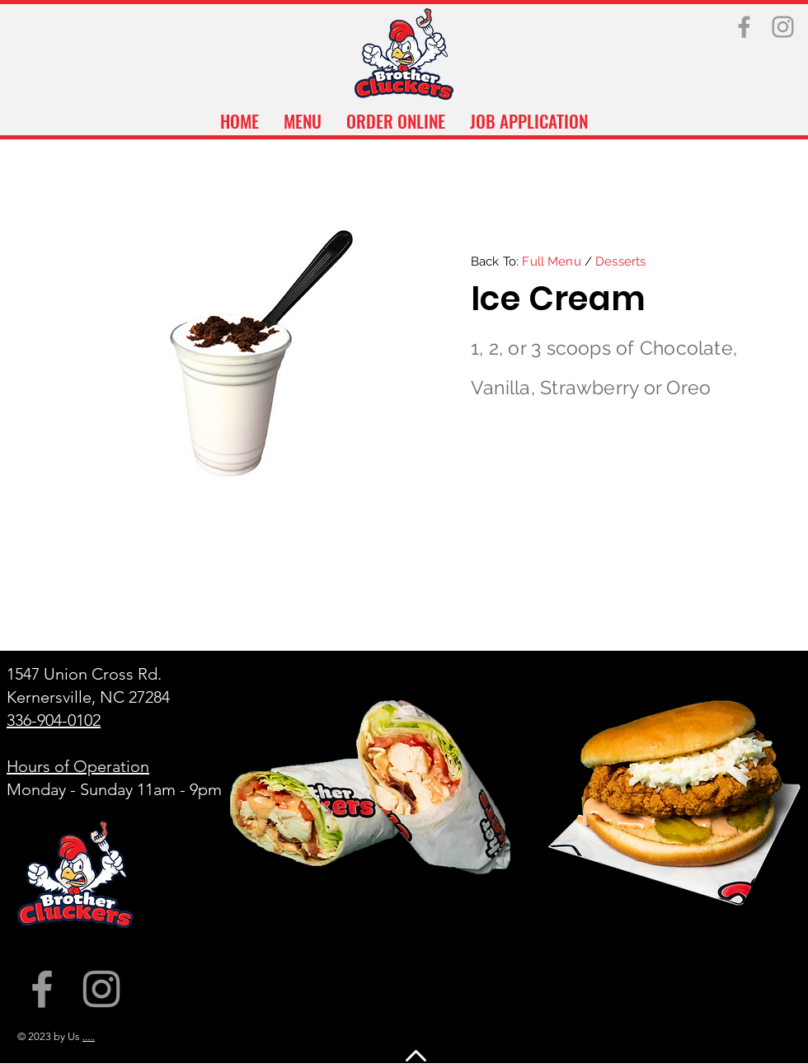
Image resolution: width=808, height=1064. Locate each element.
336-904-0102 (54, 720)
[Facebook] (744, 26)
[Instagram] (782, 26)
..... (88, 1036)
